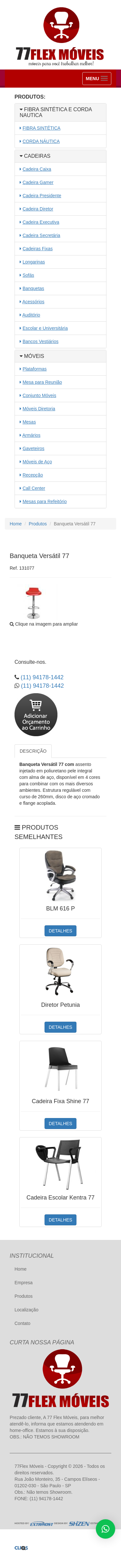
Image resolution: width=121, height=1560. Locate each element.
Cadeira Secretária (41, 235)
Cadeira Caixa (37, 169)
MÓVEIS (32, 356)
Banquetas (33, 288)
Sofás (28, 275)
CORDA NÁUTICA (41, 141)
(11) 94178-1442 (41, 677)
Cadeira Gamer (38, 182)
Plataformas (35, 368)
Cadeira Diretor (38, 208)
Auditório (31, 314)
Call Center (34, 488)
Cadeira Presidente (42, 195)
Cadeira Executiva (41, 222)
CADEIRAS (35, 156)
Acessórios (33, 301)
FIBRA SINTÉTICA (41, 128)
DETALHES (60, 930)
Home (16, 523)
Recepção (33, 475)
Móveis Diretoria (39, 408)
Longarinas (34, 261)
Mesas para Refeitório (45, 501)
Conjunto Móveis (39, 395)
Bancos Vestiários (40, 341)
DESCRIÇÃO (33, 751)
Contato (22, 1323)
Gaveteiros (34, 448)
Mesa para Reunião (42, 382)
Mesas (29, 422)
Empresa (24, 1282)
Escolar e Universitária (45, 328)
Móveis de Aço (37, 461)
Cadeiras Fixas (38, 248)
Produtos (38, 523)
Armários (31, 435)
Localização (26, 1309)
